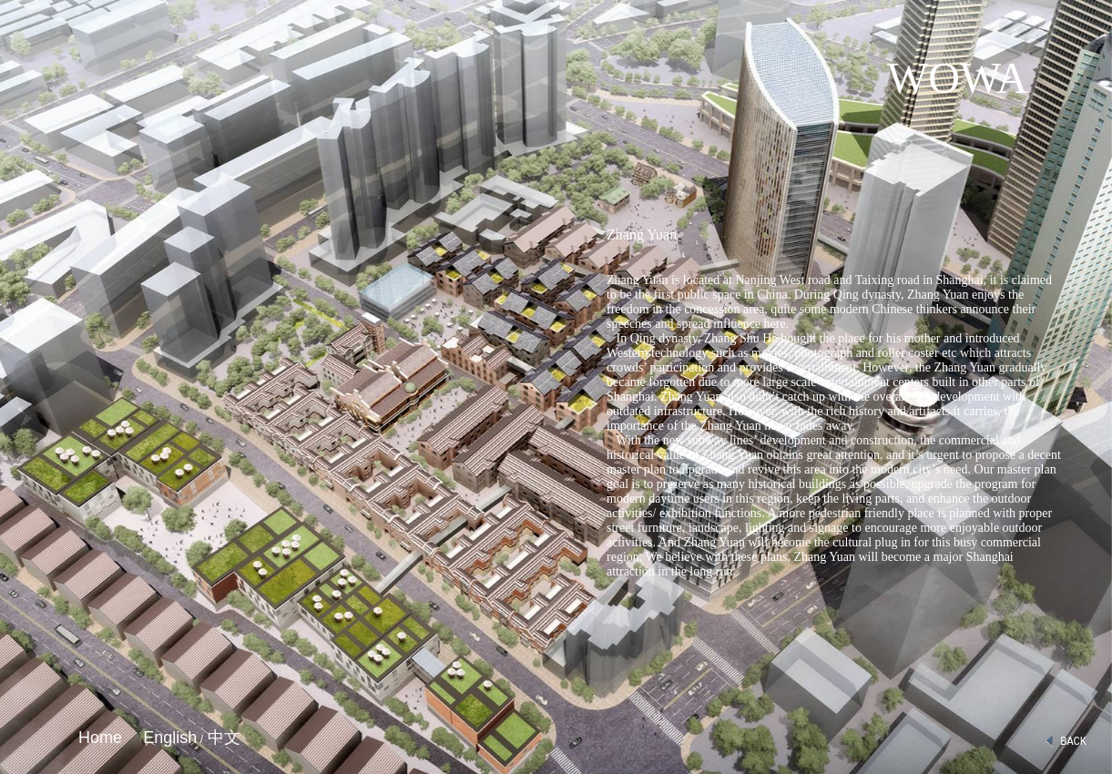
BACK (1065, 742)
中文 (221, 737)
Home (100, 737)
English (170, 737)
